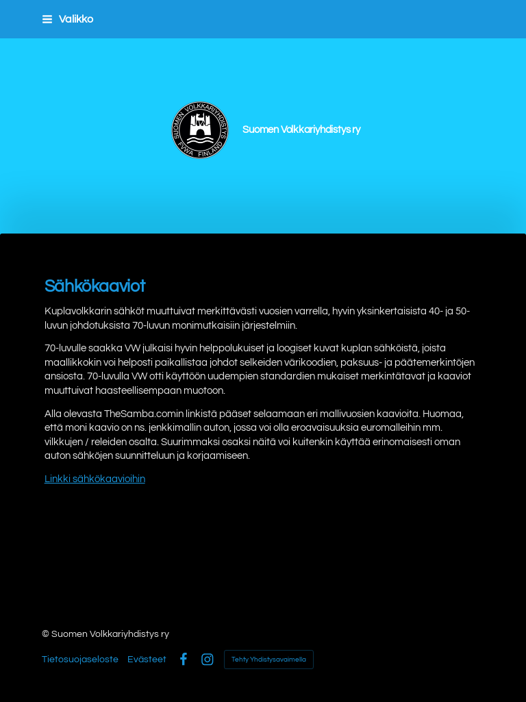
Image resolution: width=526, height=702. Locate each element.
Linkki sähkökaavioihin (95, 479)
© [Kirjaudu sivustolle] (46, 634)
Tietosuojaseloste (80, 659)
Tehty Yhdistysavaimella (268, 659)
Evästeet (146, 659)
